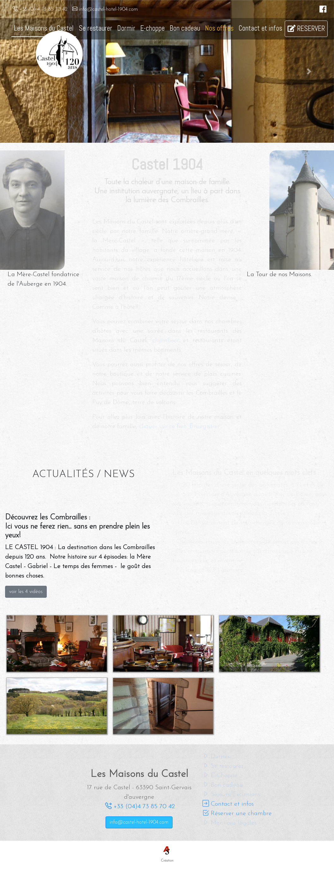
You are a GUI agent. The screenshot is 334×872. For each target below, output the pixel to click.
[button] (25, 71)
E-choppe (152, 28)
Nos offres (219, 28)
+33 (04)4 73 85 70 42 (140, 806)
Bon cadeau (185, 28)
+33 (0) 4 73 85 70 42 (40, 9)
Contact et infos (260, 28)
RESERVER (306, 28)
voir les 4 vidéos (26, 591)
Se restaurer (95, 28)
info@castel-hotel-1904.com (105, 9)
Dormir (126, 28)
